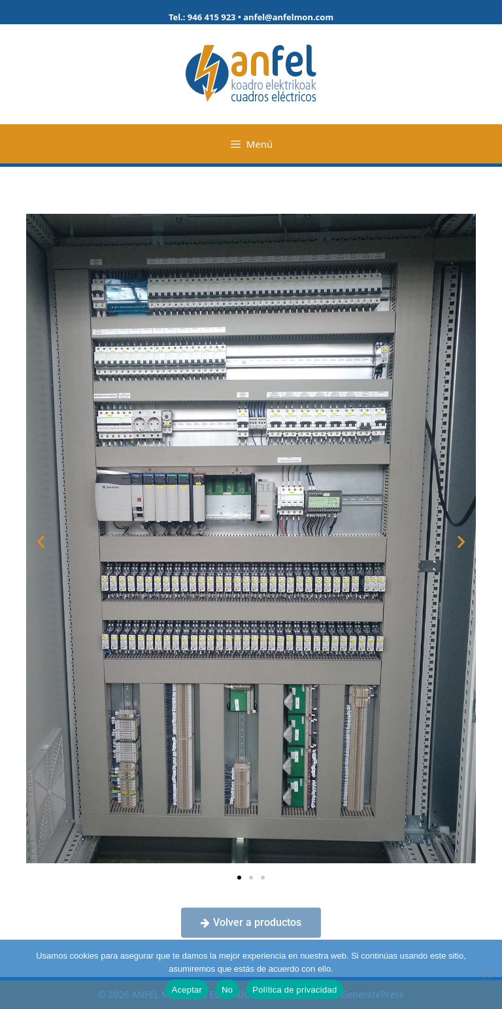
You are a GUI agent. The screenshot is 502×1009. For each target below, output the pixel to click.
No (227, 990)
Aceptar (187, 990)
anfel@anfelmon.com (288, 17)
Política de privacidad (294, 990)
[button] (41, 541)
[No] (485, 974)
